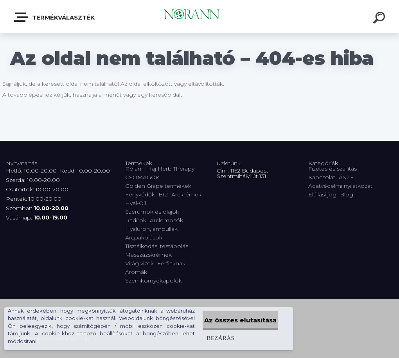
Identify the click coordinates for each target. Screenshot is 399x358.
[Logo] (199, 17)
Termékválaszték (55, 17)
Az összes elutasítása (232, 320)
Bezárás (204, 338)
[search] (380, 19)
